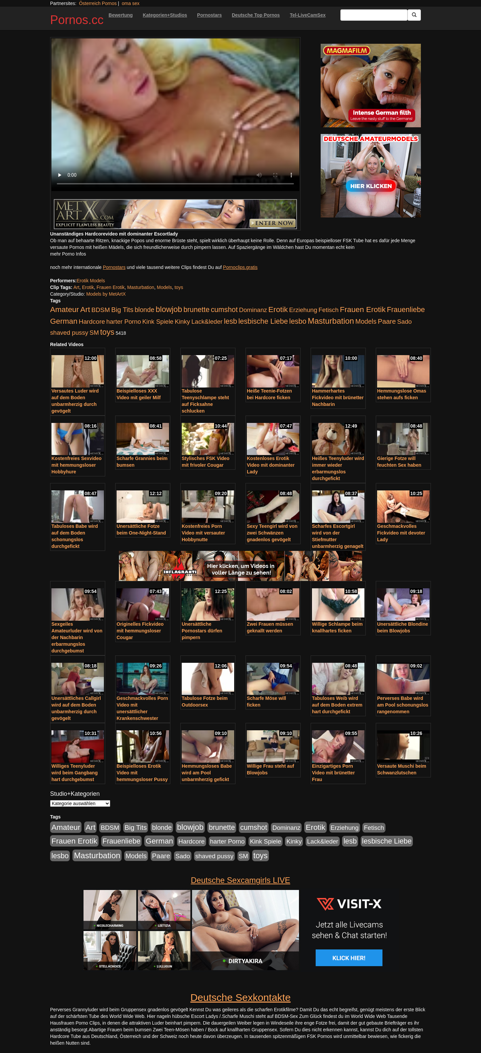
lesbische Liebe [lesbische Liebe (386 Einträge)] (263, 321)
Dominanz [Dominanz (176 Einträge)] (253, 309)
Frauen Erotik (111, 287)
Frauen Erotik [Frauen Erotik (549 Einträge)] (362, 309)
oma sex (131, 3)
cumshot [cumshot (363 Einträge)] (224, 310)
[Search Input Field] (374, 15)
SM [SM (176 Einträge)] (94, 332)
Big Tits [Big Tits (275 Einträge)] (122, 309)
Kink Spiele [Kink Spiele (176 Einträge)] (157, 321)
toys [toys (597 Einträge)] (107, 332)
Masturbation (140, 287)
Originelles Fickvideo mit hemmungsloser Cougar (140, 630)
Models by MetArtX (106, 294)
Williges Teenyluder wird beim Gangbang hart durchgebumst (74, 772)
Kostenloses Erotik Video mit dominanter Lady (271, 465)
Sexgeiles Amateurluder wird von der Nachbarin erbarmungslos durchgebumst (76, 637)
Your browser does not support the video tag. (175, 114)
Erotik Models (90, 280)
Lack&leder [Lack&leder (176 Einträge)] (206, 321)
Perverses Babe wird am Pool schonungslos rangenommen (402, 705)
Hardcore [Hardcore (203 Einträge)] (92, 321)
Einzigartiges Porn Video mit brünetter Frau (333, 772)
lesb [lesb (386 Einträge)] (230, 321)
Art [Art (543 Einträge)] (85, 309)
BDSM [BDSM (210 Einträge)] (100, 309)
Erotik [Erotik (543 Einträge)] (278, 309)
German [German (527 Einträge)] (63, 321)
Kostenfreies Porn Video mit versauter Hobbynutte (203, 532)
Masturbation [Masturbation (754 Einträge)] (331, 320)
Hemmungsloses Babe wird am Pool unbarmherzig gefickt (207, 772)
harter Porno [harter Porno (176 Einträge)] (123, 321)
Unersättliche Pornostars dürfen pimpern (202, 630)
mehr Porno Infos (68, 254)
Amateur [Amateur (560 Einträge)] (64, 309)
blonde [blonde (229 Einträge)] (144, 309)
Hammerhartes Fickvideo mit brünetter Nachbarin (338, 397)
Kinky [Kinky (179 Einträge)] (182, 321)
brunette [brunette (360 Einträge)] (196, 310)
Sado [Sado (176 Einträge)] (404, 321)
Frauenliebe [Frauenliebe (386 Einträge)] (406, 310)
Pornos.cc (77, 20)
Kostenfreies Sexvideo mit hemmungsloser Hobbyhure (76, 465)
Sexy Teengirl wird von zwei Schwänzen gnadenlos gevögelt (272, 532)
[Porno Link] (175, 214)
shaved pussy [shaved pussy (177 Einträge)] (69, 332)
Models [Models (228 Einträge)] (365, 321)
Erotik (88, 287)
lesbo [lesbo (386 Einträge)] (297, 321)
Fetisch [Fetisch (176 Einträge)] (328, 309)
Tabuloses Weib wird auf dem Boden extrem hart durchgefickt (337, 705)
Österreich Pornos (98, 3)
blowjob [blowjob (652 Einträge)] (169, 309)
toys (178, 287)
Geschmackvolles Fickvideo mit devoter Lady (401, 532)
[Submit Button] (414, 15)
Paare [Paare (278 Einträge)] (387, 321)
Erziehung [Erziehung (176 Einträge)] (303, 309)
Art (76, 287)
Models (164, 287)
